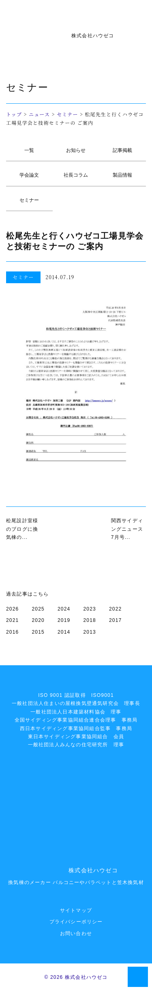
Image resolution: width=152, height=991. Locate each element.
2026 (12, 609)
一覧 (29, 150)
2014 (64, 632)
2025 (38, 609)
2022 (115, 609)
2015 (38, 632)
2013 (89, 632)
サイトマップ (76, 910)
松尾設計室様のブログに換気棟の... (22, 529)
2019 (64, 620)
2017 (115, 620)
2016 (12, 632)
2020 (38, 620)
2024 (64, 609)
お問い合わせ (76, 933)
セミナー (67, 114)
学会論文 (29, 175)
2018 (89, 620)
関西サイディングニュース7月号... (127, 529)
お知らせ (76, 150)
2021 (12, 620)
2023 (89, 609)
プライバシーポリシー (76, 922)
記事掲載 (122, 150)
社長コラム (76, 175)
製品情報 (122, 175)
